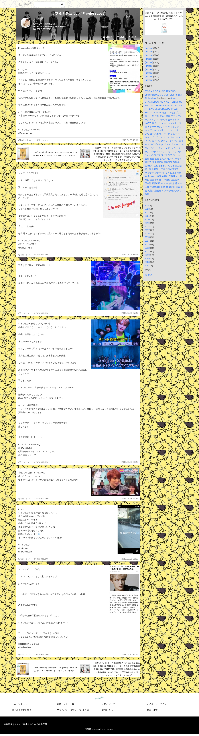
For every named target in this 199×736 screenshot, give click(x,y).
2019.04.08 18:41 (130, 140)
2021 (147, 216)
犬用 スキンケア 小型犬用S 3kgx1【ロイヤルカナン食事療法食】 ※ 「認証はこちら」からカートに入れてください (164, 16)
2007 (147, 265)
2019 (147, 223)
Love (120, 37)
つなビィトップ (19, 704)
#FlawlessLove (25, 140)
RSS (148, 275)
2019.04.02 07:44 (130, 313)
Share (132, 37)
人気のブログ (108, 704)
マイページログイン (156, 704)
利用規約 (84, 710)
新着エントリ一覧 (65, 704)
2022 (147, 212)
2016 (147, 233)
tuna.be (99, 698)
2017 (147, 230)
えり (35, 20)
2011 (147, 251)
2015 (147, 237)
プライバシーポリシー (67, 710)
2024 (147, 205)
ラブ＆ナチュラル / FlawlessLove (77, 13)
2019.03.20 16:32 (130, 654)
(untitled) (149, 48)
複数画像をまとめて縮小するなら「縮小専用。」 (27, 724)
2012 (147, 248)
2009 (147, 258)
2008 (147, 262)
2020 (147, 219)
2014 (147, 241)
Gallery (107, 37)
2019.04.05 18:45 (130, 254)
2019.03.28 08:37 (130, 559)
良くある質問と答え (21, 710)
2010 (147, 255)
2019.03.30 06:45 (130, 462)
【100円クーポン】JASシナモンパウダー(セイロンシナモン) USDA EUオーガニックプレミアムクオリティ (54, 154)
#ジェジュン (43, 140)
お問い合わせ (108, 710)
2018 (147, 226)
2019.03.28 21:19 (130, 498)
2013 (147, 244)
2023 (147, 209)
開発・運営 (152, 710)
